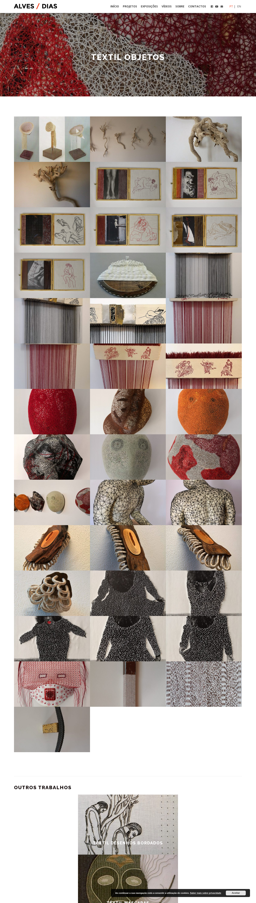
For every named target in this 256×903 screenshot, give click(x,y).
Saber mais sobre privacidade (205, 893)
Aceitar (236, 893)
